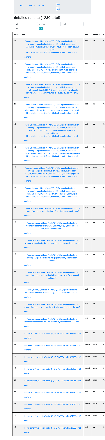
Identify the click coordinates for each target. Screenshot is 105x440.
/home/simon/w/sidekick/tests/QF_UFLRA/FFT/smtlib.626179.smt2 (52, 345)
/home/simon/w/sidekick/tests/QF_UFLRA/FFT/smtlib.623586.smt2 (52, 428)
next (58, 9)
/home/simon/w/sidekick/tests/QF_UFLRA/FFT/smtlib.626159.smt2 (52, 357)
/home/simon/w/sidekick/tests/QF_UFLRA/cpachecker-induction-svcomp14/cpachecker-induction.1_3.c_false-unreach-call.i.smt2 (52, 209)
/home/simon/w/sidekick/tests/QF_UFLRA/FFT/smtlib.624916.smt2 (52, 381)
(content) (27, 57)
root (21, 5)
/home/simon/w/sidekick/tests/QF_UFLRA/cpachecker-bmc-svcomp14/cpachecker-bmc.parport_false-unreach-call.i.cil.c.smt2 (52, 241)
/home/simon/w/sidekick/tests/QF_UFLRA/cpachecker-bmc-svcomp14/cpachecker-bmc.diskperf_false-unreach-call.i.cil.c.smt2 (52, 305)
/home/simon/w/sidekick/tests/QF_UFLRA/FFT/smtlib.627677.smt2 (52, 333)
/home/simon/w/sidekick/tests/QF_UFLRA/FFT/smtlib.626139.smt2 (52, 369)
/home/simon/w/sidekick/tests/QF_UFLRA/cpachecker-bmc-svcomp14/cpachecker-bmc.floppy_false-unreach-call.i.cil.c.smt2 (52, 291)
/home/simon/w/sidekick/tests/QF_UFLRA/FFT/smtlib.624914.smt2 (52, 392)
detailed (41, 5)
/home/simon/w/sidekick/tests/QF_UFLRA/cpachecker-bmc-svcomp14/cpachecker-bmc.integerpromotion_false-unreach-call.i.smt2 (52, 258)
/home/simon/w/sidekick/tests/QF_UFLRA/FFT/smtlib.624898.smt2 (52, 404)
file (30, 5)
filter (41, 28)
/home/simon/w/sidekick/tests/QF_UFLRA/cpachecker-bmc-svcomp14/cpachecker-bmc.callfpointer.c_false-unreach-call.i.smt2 (52, 320)
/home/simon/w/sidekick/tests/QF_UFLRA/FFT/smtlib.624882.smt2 (52, 416)
